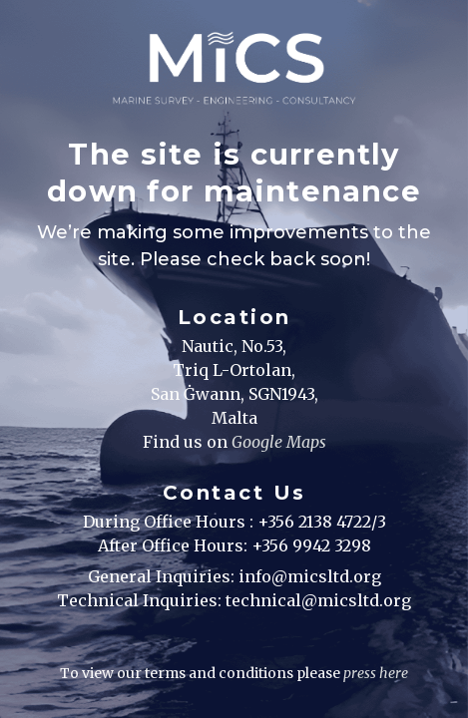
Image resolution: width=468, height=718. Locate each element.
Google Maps (279, 442)
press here (375, 673)
